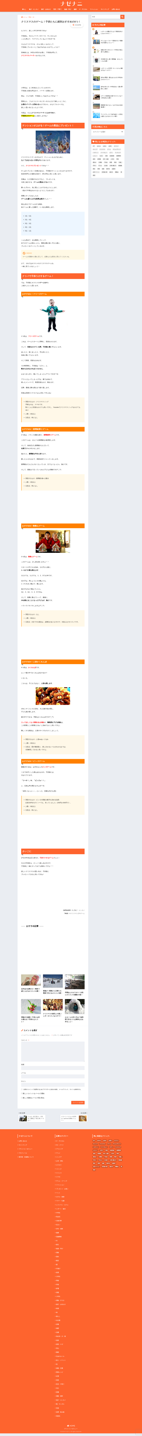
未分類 (58, 1327)
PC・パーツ (60, 1148)
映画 (57, 1315)
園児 (57, 1266)
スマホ (58, 1180)
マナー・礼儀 (60, 1205)
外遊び (58, 1274)
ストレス (59, 1176)
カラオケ (59, 1168)
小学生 (58, 1303)
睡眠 (57, 1360)
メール (23, 1073)
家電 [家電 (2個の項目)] (111, 162)
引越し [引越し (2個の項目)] (120, 162)
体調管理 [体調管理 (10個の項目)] (118, 156)
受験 (57, 1258)
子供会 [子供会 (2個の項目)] (105, 162)
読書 (57, 1401)
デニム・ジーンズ (62, 1185)
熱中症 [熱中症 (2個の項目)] (108, 169)
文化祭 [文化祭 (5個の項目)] (105, 165)
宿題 (57, 1299)
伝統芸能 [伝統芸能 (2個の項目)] (112, 156)
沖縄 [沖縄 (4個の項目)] (98, 169)
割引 (57, 1250)
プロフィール (23, 1156)
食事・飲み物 (60, 1421)
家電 (57, 1295)
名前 (22, 1065)
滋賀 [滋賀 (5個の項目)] (103, 169)
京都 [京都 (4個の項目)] (106, 156)
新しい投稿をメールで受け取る (33, 1098)
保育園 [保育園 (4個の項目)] (99, 159)
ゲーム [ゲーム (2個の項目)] (109, 149)
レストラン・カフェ (62, 1209)
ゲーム (82, 913)
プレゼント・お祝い (62, 1193)
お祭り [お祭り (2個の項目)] (110, 146)
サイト (23, 1082)
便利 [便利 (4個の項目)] (94, 159)
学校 (57, 1291)
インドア (59, 1160)
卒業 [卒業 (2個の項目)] (117, 159)
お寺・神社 (59, 1164)
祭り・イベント (61, 1368)
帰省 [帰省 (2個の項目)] (115, 162)
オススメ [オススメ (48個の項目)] (116, 146)
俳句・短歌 (59, 1233)
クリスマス (74, 913)
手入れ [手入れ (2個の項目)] (100, 165)
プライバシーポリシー (26, 1152)
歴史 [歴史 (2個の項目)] (94, 169)
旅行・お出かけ (46, 9)
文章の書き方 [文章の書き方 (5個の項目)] (113, 165)
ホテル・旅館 (60, 1201)
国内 (57, 1262)
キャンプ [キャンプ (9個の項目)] (95, 149)
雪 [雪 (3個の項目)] (121, 172)
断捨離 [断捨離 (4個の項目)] (120, 165)
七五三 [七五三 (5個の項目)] (101, 156)
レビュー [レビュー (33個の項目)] (95, 156)
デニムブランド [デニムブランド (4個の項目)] (117, 149)
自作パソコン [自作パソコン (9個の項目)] (96, 172)
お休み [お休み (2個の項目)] (104, 146)
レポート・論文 (61, 1213)
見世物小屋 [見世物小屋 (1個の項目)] (104, 172)
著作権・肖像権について (27, 1160)
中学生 (58, 1217)
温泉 (57, 1348)
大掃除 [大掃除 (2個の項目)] (100, 162)
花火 (57, 1397)
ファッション (94, 9)
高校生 (58, 1425)
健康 (75, 9)
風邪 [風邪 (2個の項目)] (94, 175)
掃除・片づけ (60, 1307)
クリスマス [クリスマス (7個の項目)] (102, 149)
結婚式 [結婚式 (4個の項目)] (113, 169)
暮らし (24, 9)
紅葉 (57, 1384)
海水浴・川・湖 (61, 1344)
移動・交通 (59, 1376)
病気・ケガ (59, 1352)
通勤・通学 (59, 1405)
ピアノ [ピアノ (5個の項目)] (111, 152)
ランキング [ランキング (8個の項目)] (118, 152)
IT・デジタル (83, 9)
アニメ (58, 1156)
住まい (58, 1229)
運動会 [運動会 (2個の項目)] (116, 172)
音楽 (57, 1417)
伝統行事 (59, 1225)
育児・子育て (57, 9)
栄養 (57, 1331)
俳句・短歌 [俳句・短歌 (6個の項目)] (105, 159)
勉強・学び (67, 9)
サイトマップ (105, 9)
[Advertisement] (52, 72)
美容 (57, 1388)
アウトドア (59, 1152)
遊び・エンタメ (33, 9)
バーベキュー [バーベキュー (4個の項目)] (104, 152)
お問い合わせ (116, 9)
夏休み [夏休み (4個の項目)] (94, 162)
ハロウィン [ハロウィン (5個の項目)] (95, 152)
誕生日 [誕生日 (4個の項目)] (111, 172)
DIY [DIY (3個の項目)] (94, 146)
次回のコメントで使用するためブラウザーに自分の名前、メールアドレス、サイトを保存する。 (52, 1090)
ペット (58, 1197)
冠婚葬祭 (59, 1242)
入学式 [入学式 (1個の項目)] (112, 159)
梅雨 (57, 1335)
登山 (57, 1356)
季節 (57, 1287)
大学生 (58, 1282)
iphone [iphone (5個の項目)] (99, 146)
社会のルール (60, 1364)
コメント (25, 1040)
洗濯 (57, 1340)
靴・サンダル (60, 1413)
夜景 (57, 1278)
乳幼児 (58, 1221)
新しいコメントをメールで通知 (33, 1094)
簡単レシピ (59, 1380)
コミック (59, 1172)
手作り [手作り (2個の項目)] (94, 165)
